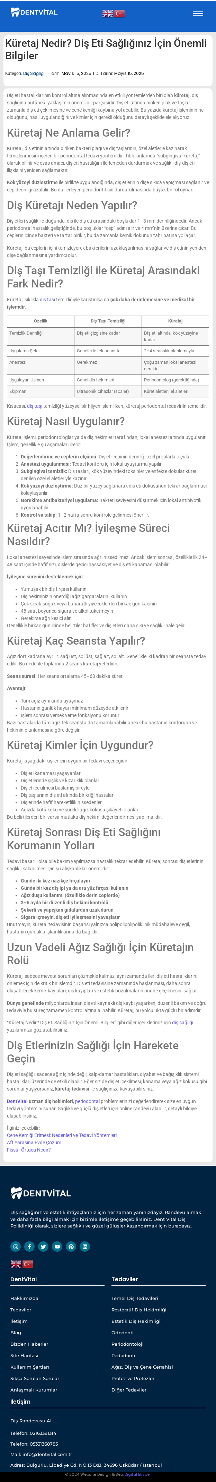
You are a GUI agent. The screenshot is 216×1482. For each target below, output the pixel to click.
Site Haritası (24, 1355)
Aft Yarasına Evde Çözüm (34, 1142)
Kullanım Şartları (29, 1367)
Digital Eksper (138, 1474)
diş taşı (47, 299)
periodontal (87, 1101)
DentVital (17, 1101)
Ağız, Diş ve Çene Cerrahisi (142, 1367)
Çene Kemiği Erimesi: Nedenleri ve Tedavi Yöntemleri (62, 1135)
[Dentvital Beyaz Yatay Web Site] (34, 12)
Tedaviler (20, 1309)
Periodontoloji (127, 1344)
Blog (15, 1332)
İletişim (19, 1321)
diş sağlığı (182, 1022)
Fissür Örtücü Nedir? (29, 1150)
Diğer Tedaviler (128, 1390)
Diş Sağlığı (34, 73)
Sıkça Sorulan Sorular (34, 1378)
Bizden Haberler (29, 1344)
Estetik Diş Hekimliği (136, 1321)
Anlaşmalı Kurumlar (33, 1390)
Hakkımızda (24, 1298)
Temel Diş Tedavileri (134, 1298)
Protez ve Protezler (132, 1378)
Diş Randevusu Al (31, 1420)
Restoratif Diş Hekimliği (138, 1309)
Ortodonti (122, 1332)
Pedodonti (123, 1355)
